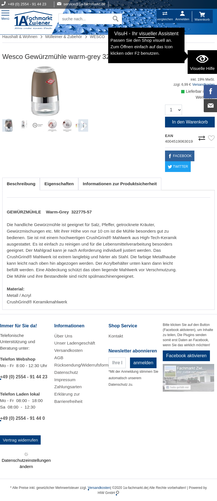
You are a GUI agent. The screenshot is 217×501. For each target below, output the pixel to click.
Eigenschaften (59, 183)
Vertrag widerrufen (20, 440)
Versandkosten (68, 350)
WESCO (97, 36)
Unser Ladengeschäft (74, 343)
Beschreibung (21, 183)
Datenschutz (66, 372)
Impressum (64, 379)
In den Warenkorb (190, 122)
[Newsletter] (117, 362)
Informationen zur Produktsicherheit (120, 183)
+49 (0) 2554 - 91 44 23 (23, 376)
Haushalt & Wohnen (19, 36)
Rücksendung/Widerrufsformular (85, 365)
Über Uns (63, 336)
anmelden (143, 362)
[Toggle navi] (5, 14)
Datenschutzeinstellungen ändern (26, 460)
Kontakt (115, 336)
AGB (58, 357)
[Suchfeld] (84, 19)
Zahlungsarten (68, 386)
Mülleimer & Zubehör (63, 36)
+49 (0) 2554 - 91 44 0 (22, 418)
